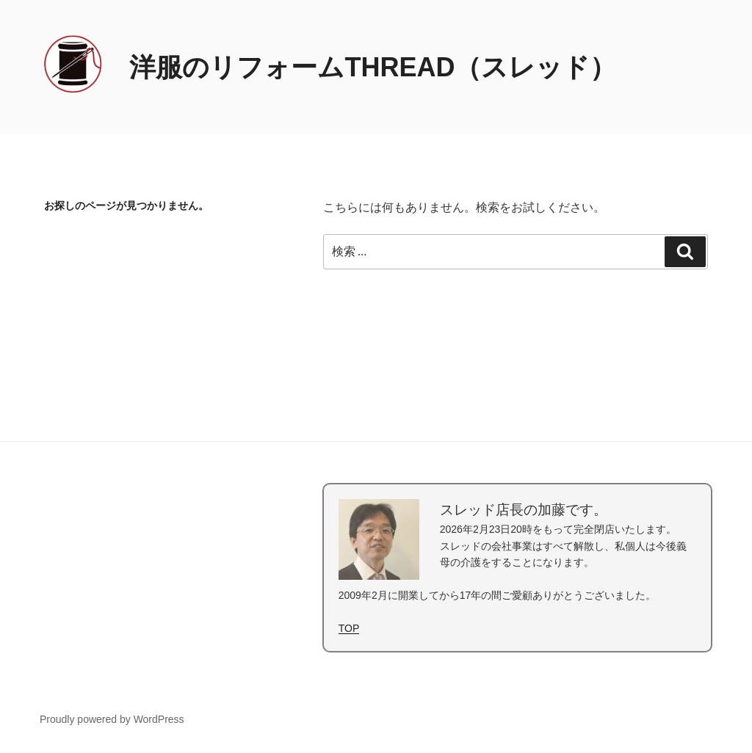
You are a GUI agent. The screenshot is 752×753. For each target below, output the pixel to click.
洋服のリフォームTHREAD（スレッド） (372, 67)
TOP (349, 628)
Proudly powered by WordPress (112, 719)
